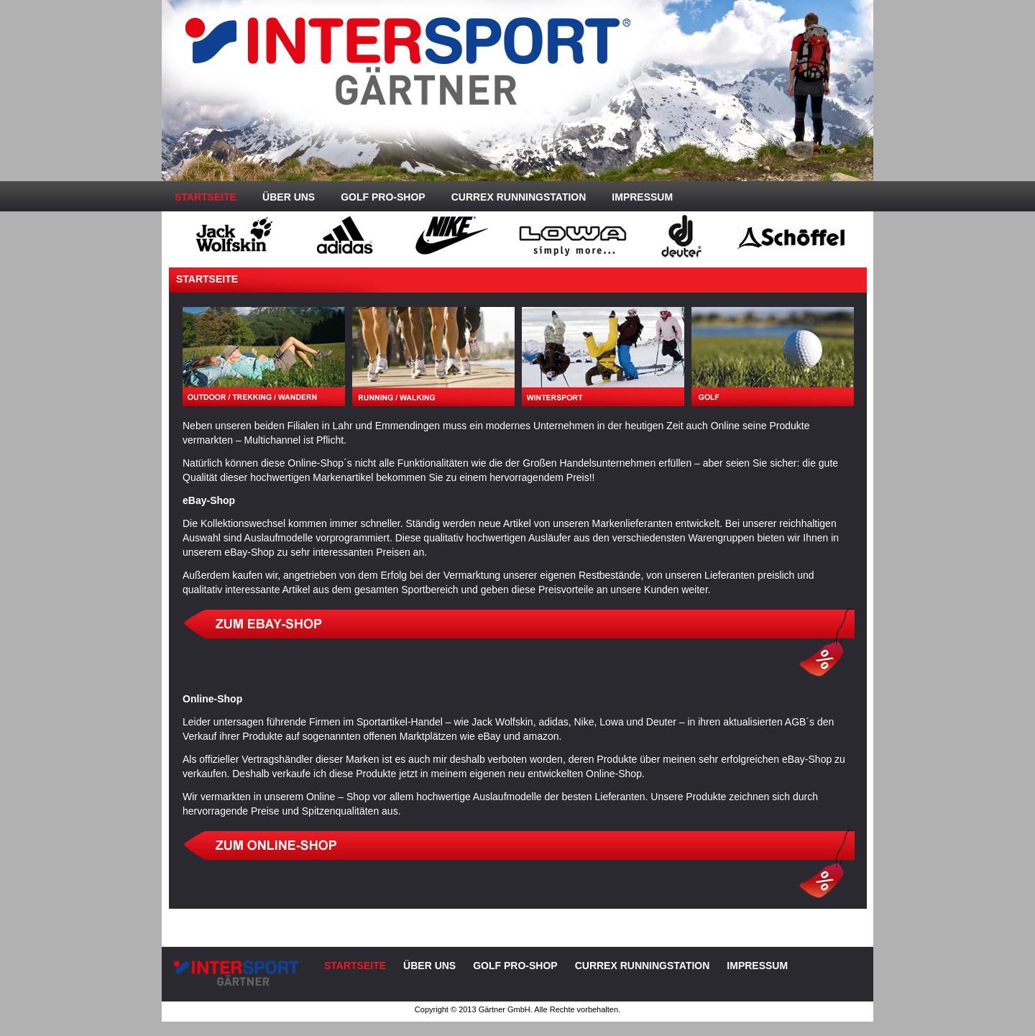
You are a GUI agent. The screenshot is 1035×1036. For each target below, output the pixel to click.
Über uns (288, 197)
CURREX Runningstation (518, 197)
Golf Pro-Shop (383, 197)
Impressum (642, 197)
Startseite (205, 197)
